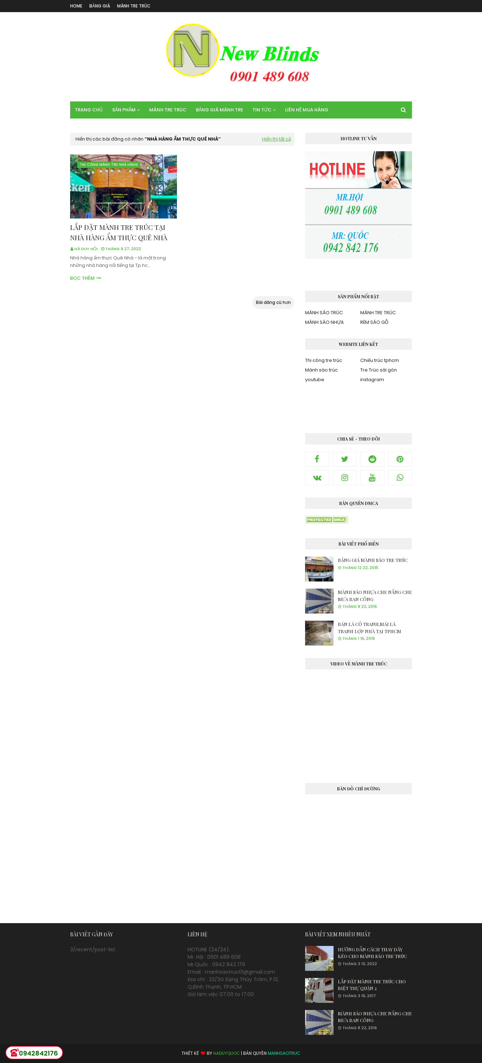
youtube (314, 379)
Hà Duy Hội (86, 249)
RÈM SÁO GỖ (374, 322)
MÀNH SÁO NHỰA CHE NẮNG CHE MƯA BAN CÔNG (375, 595)
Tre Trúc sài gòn (378, 370)
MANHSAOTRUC (284, 1053)
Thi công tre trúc (323, 360)
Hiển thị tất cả (276, 139)
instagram (372, 379)
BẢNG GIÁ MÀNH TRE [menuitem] (219, 109)
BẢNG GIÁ (99, 6)
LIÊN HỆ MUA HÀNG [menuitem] (306, 109)
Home (76, 6)
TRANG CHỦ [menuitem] (89, 109)
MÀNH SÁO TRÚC (324, 312)
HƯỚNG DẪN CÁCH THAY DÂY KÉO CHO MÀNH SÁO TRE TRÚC (372, 952)
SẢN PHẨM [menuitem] (124, 109)
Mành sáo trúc (321, 370)
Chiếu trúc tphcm (379, 360)
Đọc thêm (82, 278)
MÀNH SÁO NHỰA (324, 322)
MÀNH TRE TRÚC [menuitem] (168, 109)
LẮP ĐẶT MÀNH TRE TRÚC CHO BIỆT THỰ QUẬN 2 (372, 984)
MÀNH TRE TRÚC (134, 6)
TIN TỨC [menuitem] (262, 109)
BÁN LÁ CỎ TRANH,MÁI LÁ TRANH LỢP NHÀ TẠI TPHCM (369, 627)
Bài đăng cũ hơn (273, 302)
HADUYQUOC (226, 1053)
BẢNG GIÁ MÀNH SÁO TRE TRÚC (373, 560)
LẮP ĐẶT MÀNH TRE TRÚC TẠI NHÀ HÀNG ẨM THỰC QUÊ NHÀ (118, 232)
